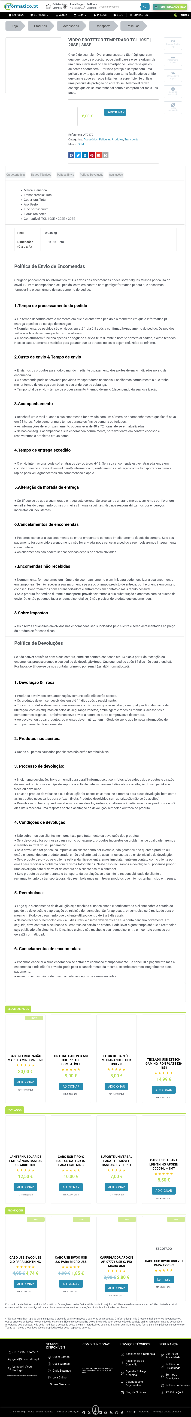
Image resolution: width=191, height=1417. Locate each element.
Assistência (76, 4)
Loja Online (59, 1377)
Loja (15, 26)
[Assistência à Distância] (122, 1354)
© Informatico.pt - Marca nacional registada (31, 1411)
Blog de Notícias (136, 1392)
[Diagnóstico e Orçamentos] (122, 1383)
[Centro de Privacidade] (162, 1356)
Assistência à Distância (140, 1354)
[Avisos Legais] (162, 1392)
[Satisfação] (48, 6)
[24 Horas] (82, 6)
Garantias (144, 1411)
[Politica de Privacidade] (162, 1366)
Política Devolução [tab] (91, 174)
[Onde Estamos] (49, 1370)
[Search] (145, 6)
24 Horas (92, 4)
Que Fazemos (61, 1363)
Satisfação (58, 4)
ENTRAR (181, 15)
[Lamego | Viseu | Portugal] (9, 1368)
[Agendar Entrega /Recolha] (122, 1373)
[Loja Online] (49, 1377)
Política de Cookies (178, 1385)
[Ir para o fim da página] (95, 1408)
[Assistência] (65, 6)
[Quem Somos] (49, 1357)
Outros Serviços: (60, 1384)
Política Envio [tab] (65, 174)
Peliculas (133, 26)
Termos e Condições (172, 1376)
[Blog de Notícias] (122, 1392)
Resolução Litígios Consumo (167, 1411)
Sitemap (131, 1411)
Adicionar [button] (25, 1082)
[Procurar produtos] (123, 6)
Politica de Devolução (67, 1411)
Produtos (40, 26)
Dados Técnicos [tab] (41, 174)
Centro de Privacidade (173, 1355)
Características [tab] (15, 174)
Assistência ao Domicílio (135, 1362)
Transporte (103, 26)
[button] (71, 155)
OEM (81, 144)
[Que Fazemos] (49, 1364)
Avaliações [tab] (116, 174)
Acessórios (71, 26)
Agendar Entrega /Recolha (136, 1373)
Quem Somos (61, 1357)
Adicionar (116, 112)
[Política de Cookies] (162, 1385)
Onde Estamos (62, 1370)
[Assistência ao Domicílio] (122, 1363)
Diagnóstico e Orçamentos (134, 1383)
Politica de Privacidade (173, 1366)
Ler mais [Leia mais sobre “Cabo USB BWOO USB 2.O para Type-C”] (163, 1279)
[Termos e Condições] (162, 1376)
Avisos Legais (174, 1392)
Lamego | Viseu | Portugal (22, 1368)
